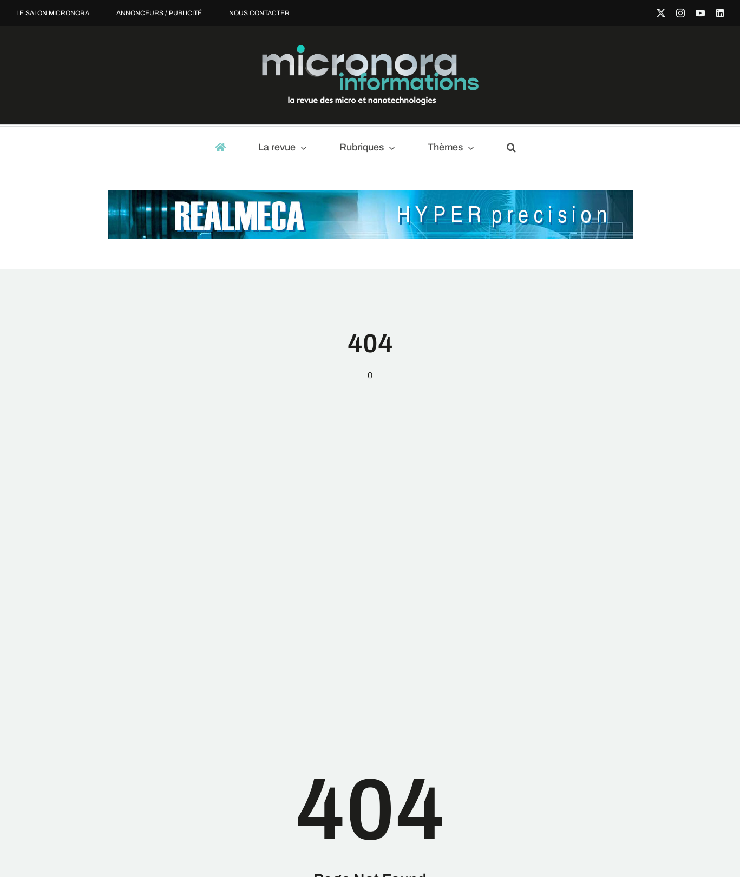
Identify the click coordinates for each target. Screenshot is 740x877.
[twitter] (661, 13)
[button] (516, 148)
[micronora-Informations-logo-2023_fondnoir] (370, 49)
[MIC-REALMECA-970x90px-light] (370, 195)
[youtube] (700, 13)
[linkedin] (720, 13)
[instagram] (680, 13)
